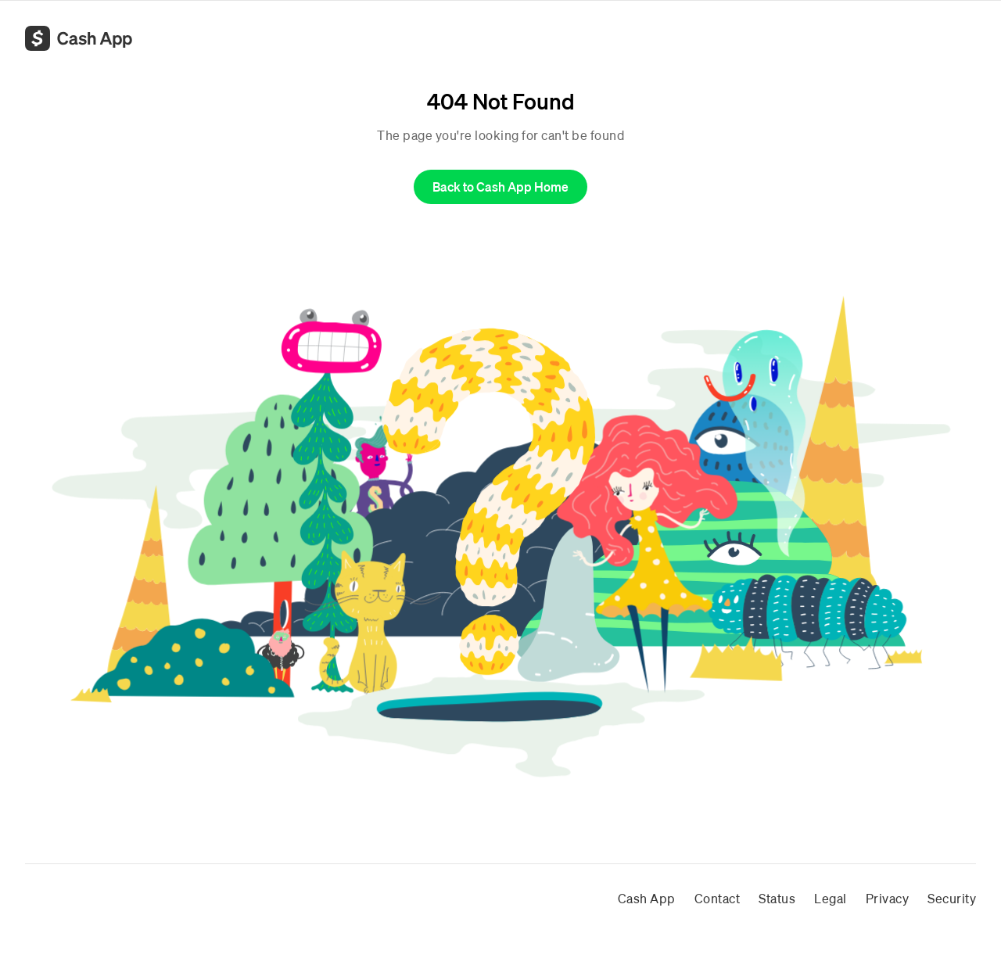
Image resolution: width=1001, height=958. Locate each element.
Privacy (888, 898)
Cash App (647, 898)
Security (951, 898)
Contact (717, 898)
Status (777, 898)
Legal (830, 898)
